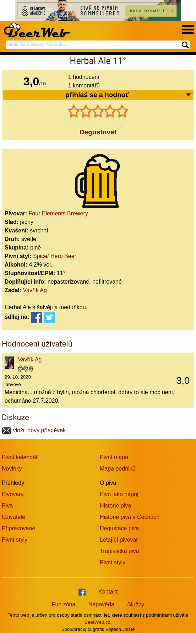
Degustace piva (119, 528)
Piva (7, 506)
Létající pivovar (119, 540)
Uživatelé (13, 517)
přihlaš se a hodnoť (128, 95)
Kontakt (108, 592)
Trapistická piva (119, 551)
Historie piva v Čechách (129, 517)
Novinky (12, 469)
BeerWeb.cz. (98, 622)
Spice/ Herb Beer (54, 256)
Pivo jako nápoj (119, 494)
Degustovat (98, 132)
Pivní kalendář (20, 457)
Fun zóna (64, 604)
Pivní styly (14, 540)
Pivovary (12, 494)
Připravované (18, 528)
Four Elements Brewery (58, 213)
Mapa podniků (118, 469)
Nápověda (101, 604)
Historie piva (115, 506)
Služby (135, 604)
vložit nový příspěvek (34, 430)
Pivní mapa (114, 457)
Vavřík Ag (35, 290)
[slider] (98, 111)
